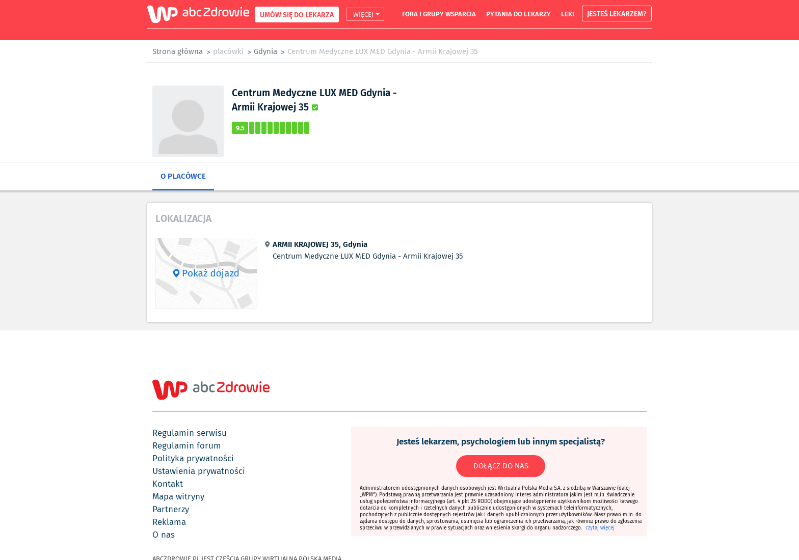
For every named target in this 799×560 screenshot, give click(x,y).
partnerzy (170, 509)
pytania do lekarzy (518, 14)
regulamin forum (186, 445)
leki (567, 14)
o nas (163, 534)
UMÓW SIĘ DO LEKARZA (297, 14)
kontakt (167, 484)
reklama (169, 522)
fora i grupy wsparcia (439, 14)
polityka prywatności (193, 458)
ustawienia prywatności (198, 471)
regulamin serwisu (189, 433)
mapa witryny (178, 496)
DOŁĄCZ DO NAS (500, 465)
